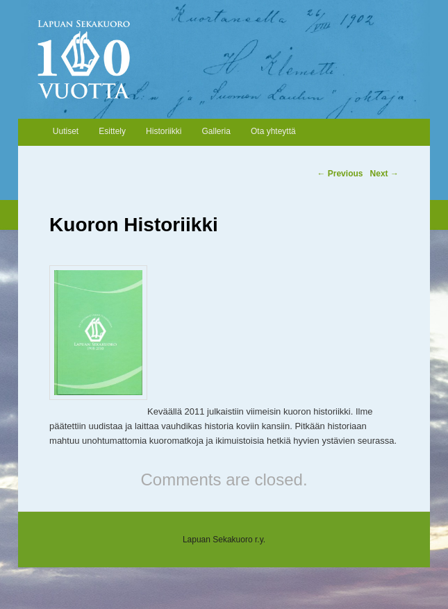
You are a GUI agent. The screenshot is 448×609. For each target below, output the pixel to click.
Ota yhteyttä (273, 131)
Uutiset (65, 131)
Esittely (112, 131)
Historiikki (163, 131)
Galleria (216, 131)
